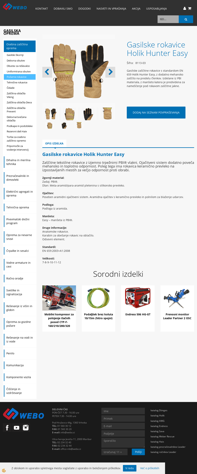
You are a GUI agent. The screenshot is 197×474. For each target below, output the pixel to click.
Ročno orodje (14, 278)
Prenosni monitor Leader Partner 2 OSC (177, 316)
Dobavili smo (63, 8)
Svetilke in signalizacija (14, 292)
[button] (110, 72)
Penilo (10, 353)
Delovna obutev (16, 60)
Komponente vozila (18, 377)
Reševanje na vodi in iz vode (19, 339)
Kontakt (41, 8)
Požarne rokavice (16, 77)
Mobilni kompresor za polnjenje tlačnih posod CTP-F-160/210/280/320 (59, 320)
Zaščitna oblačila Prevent (16, 109)
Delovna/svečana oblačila (16, 118)
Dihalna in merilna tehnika (18, 162)
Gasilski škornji (15, 55)
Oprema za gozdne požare (18, 323)
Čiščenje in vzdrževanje (14, 391)
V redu (129, 468)
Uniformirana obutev (19, 71)
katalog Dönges (159, 410)
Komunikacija (15, 365)
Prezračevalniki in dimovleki (17, 177)
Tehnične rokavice (17, 82)
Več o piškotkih (149, 468)
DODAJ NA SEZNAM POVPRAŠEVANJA (156, 112)
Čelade (10, 87)
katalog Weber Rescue (162, 436)
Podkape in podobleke (20, 126)
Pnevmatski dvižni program (17, 221)
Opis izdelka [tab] (54, 143)
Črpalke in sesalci (17, 251)
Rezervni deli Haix (17, 131)
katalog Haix (157, 441)
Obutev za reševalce (18, 66)
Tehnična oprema (17, 207)
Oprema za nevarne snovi (19, 237)
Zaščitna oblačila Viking (16, 95)
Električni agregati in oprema (19, 193)
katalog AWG (157, 421)
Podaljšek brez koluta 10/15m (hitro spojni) (98, 316)
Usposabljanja (156, 8)
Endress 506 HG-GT (137, 314)
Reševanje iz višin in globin (19, 308)
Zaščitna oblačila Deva (19, 102)
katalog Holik (157, 415)
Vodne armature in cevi (18, 264)
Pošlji (138, 452)
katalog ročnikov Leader (163, 452)
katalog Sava (157, 431)
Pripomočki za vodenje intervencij (17, 147)
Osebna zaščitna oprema (17, 46)
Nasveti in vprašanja (111, 8)
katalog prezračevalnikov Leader (168, 446)
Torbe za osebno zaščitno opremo (16, 138)
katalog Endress (159, 426)
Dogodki (84, 8)
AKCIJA (136, 8)
